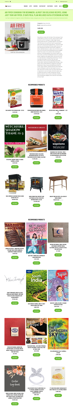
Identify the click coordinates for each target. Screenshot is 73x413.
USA (58, 1)
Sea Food (48, 23)
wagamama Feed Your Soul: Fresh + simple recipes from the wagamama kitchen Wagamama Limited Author (58, 153)
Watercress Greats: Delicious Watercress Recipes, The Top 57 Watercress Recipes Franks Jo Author (36, 155)
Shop (65, 6)
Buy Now (41, 32)
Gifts (30, 6)
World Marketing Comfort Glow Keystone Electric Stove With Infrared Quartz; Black (36, 198)
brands (26, 6)
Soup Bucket (42, 6)
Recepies (36, 6)
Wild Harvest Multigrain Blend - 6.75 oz (15, 110)
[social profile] (10, 1)
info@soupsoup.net (63, 1)
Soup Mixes (50, 6)
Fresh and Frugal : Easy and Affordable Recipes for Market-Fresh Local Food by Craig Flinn (36, 347)
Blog (60, 6)
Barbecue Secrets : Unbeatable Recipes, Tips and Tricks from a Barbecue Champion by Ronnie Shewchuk (15, 250)
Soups (55, 6)
